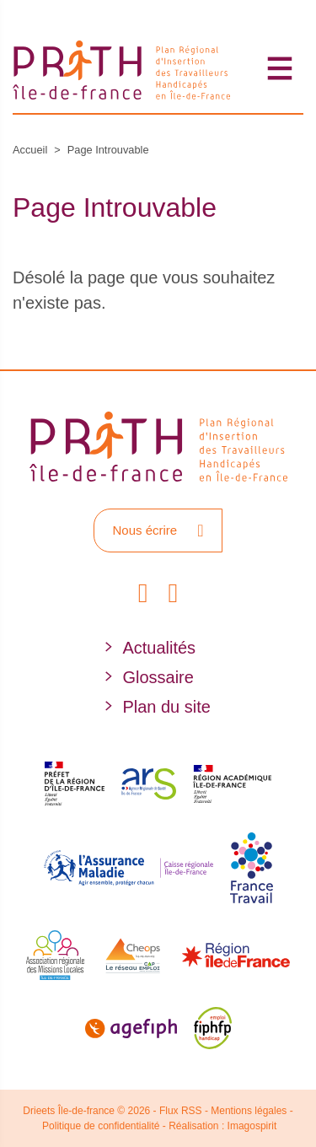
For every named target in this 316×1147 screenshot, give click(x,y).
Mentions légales (249, 1111)
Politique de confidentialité (100, 1126)
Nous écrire (157, 530)
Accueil (30, 149)
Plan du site (166, 706)
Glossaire (157, 677)
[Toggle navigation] (280, 67)
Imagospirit (252, 1126)
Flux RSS (180, 1111)
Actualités (158, 647)
